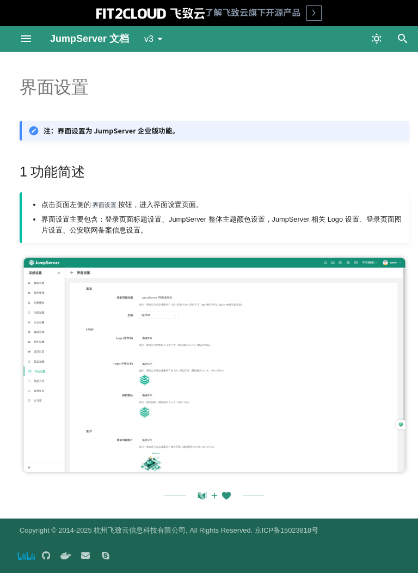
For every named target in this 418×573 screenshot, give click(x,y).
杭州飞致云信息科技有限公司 (140, 530)
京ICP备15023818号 (286, 530)
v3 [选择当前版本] (148, 39)
